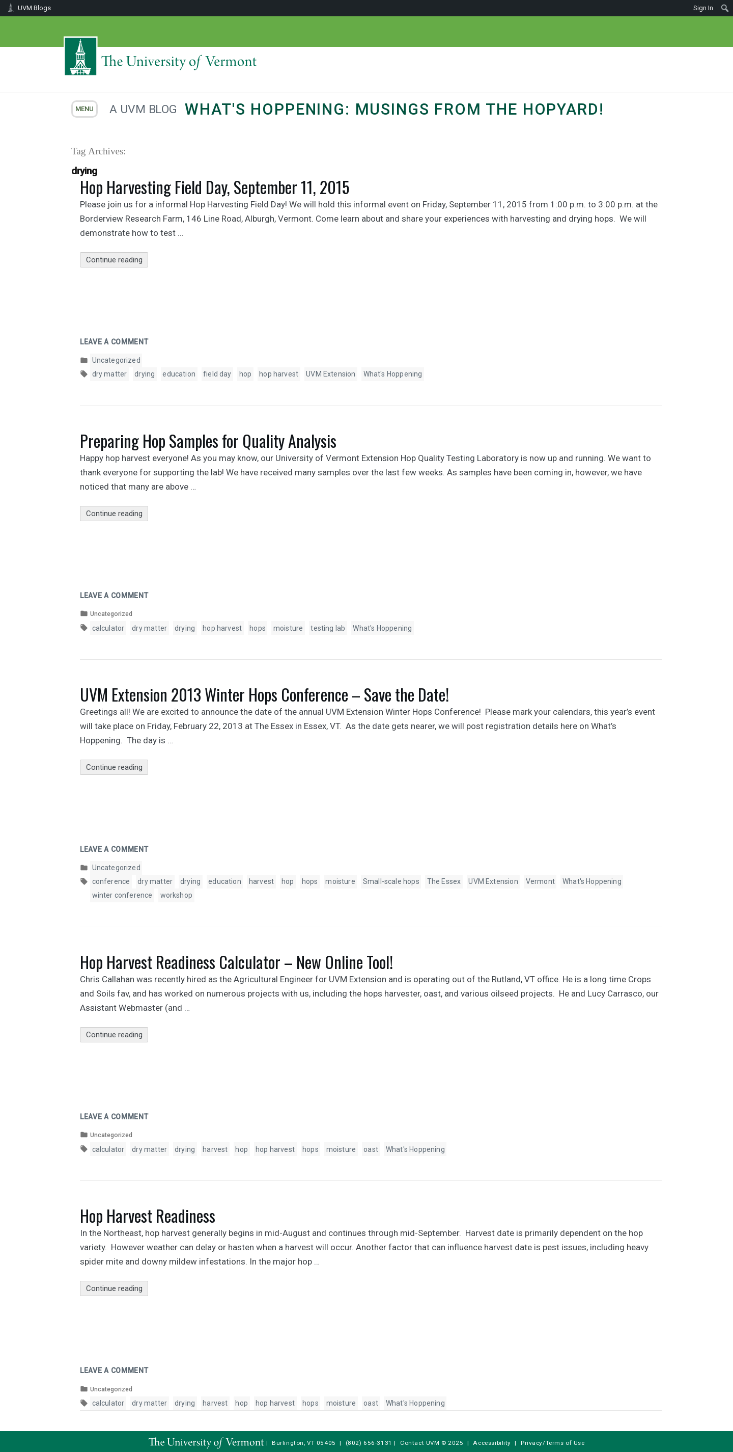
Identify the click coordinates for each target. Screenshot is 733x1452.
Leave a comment (114, 342)
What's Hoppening (392, 374)
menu (84, 109)
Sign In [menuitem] (703, 8)
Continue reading (117, 260)
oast (370, 1149)
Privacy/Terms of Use (553, 1442)
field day (217, 374)
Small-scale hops (391, 881)
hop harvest (278, 374)
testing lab (328, 628)
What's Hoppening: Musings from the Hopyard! (394, 109)
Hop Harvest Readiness (147, 1215)
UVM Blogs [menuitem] (34, 8)
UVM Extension (330, 374)
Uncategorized (116, 360)
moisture (288, 628)
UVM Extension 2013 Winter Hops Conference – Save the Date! (264, 694)
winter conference (122, 895)
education (178, 374)
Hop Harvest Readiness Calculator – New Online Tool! (236, 962)
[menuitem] (725, 8)
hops (257, 628)
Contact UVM (419, 1442)
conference (111, 881)
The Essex (444, 881)
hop (245, 374)
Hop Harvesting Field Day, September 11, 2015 (214, 187)
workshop (176, 895)
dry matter (109, 374)
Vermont (540, 881)
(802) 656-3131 (369, 1442)
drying (144, 374)
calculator (108, 628)
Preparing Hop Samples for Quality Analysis (208, 440)
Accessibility (492, 1442)
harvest (261, 881)
